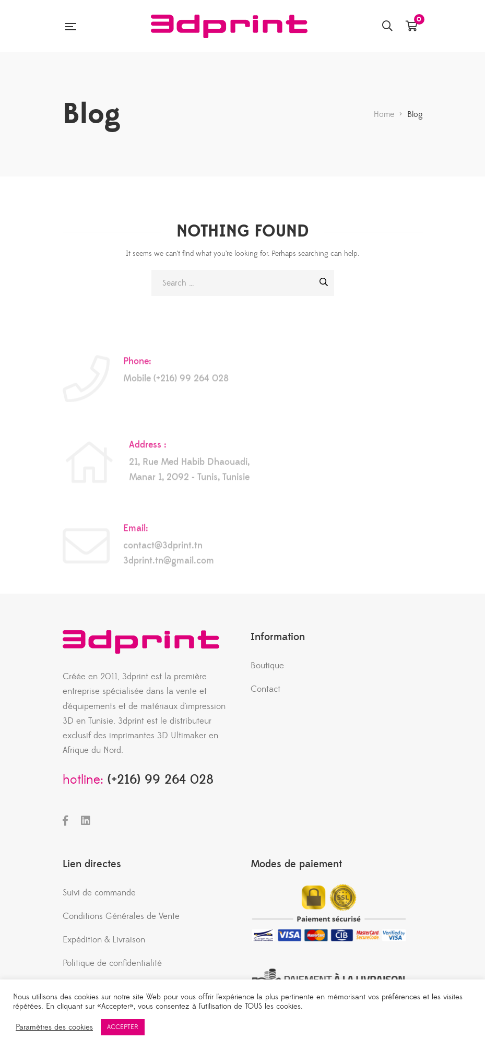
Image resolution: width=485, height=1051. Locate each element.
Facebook (65, 821)
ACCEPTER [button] (122, 1027)
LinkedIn (85, 821)
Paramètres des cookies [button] (54, 1027)
